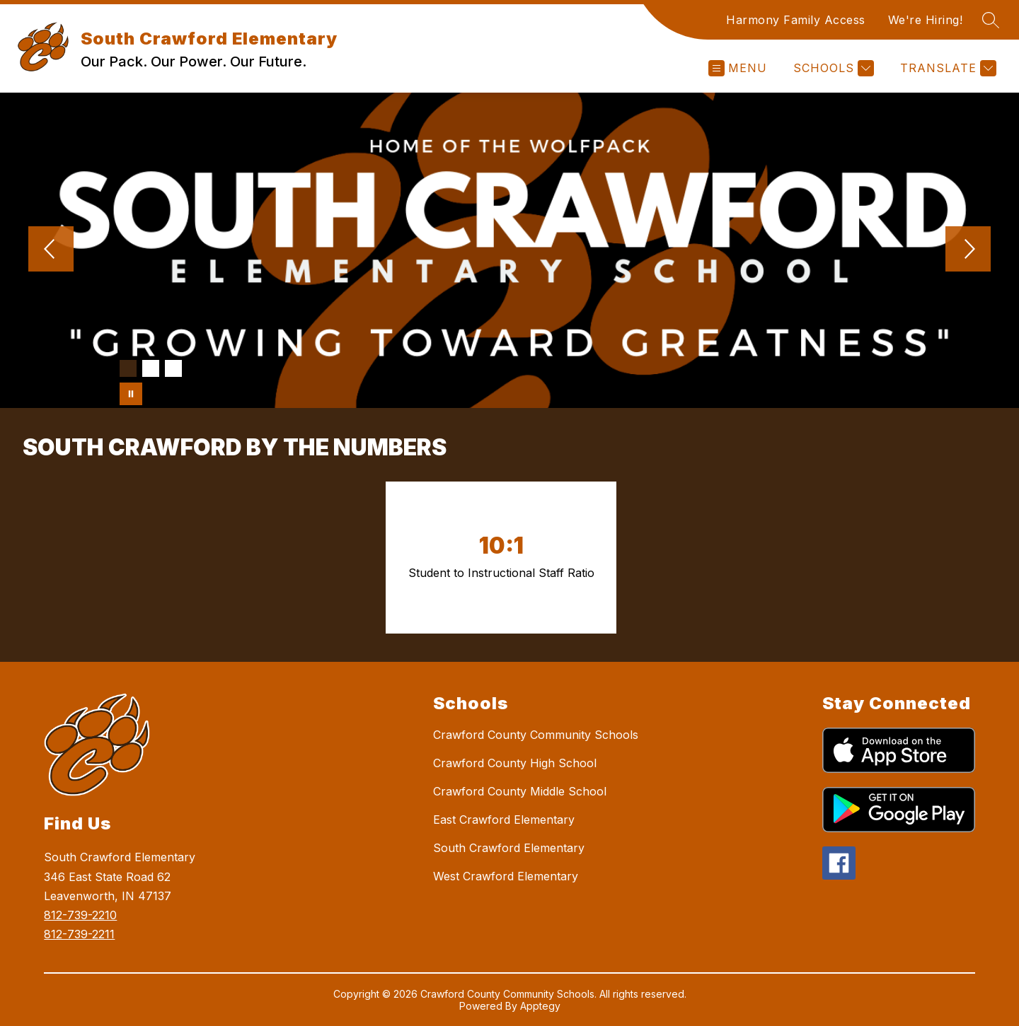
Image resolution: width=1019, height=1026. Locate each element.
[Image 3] (173, 368)
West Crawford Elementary (505, 876)
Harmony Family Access (795, 20)
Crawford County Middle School (519, 791)
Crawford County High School (515, 763)
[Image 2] (150, 368)
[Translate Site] (946, 68)
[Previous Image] (51, 250)
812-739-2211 (79, 934)
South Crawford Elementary (509, 848)
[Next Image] (968, 250)
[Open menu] (737, 68)
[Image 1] (128, 368)
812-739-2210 (80, 915)
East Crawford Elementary (504, 819)
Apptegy (540, 1006)
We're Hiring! (925, 20)
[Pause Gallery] (131, 394)
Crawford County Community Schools (535, 735)
